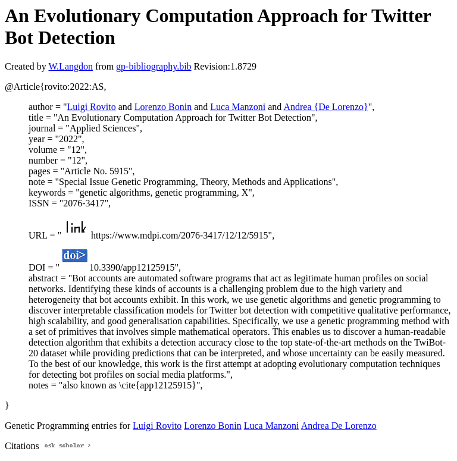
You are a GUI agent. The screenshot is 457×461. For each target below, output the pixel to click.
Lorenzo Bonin (163, 107)
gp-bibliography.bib (154, 66)
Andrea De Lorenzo (339, 426)
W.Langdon (70, 66)
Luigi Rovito (91, 107)
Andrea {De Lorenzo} (325, 107)
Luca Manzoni (237, 107)
